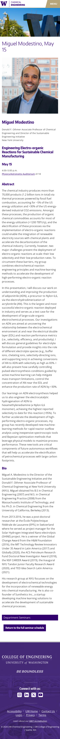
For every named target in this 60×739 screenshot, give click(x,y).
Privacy (30, 715)
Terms (42, 715)
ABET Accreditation (38, 721)
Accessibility (14, 711)
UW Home (31, 711)
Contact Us (48, 711)
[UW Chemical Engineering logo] (17, 4)
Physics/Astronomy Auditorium (18, 173)
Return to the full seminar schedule (24, 627)
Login (19, 715)
